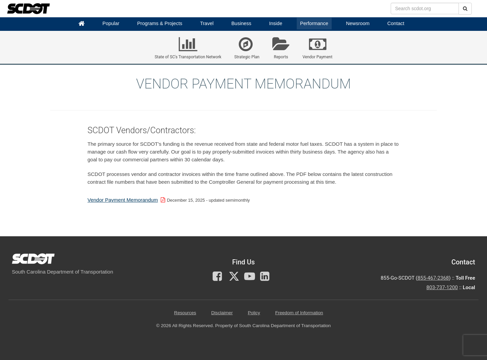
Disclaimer (222, 312)
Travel (207, 23)
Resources (185, 312)
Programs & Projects (159, 23)
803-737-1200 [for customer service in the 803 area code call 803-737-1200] (442, 287)
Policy (254, 312)
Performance (314, 23)
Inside (276, 23)
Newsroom (357, 23)
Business (241, 23)
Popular (110, 23)
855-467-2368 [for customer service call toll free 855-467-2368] (433, 278)
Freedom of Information (299, 312)
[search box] (425, 8)
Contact (395, 23)
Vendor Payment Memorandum (122, 200)
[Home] (81, 23)
